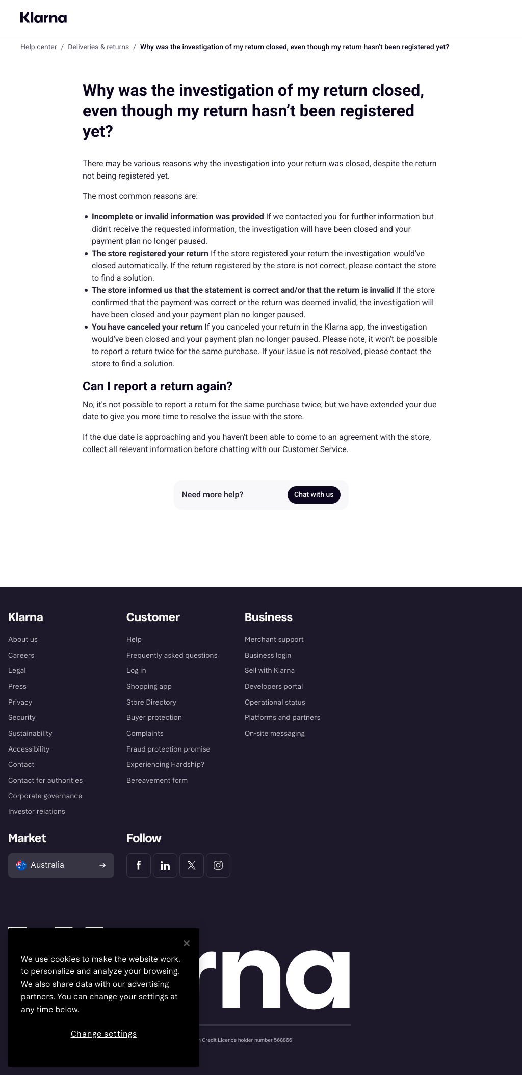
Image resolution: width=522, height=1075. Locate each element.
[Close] (186, 943)
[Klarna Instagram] (218, 865)
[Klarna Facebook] (138, 865)
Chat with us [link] (313, 495)
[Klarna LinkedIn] (165, 865)
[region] (103, 997)
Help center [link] (38, 47)
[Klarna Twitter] (191, 865)
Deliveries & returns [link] (98, 47)
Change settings (104, 1034)
